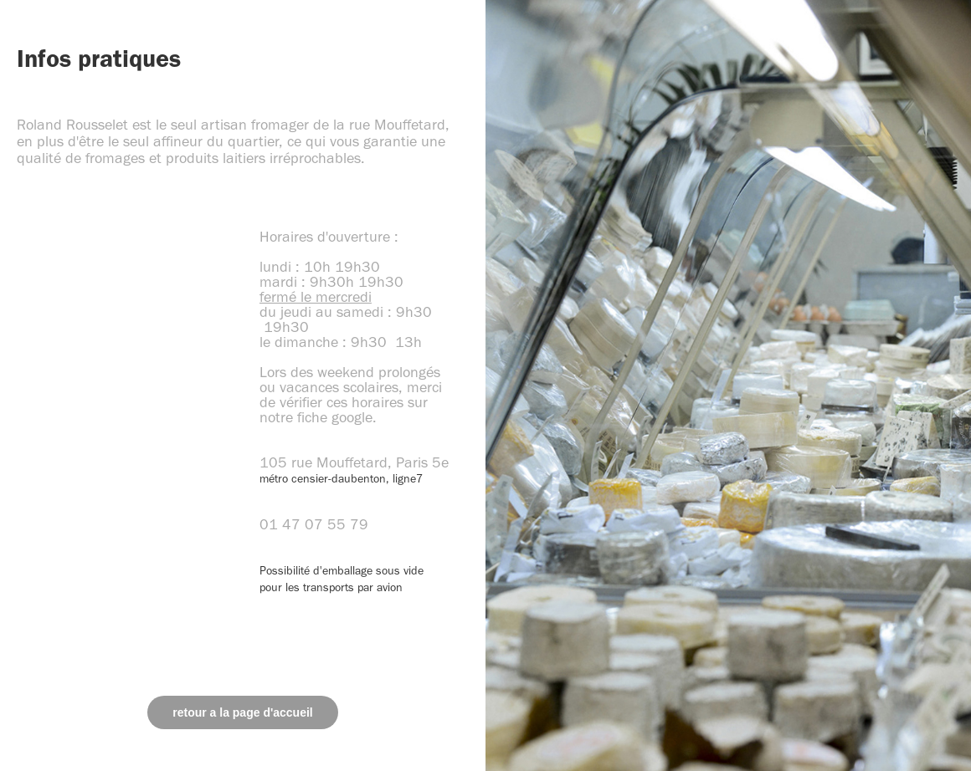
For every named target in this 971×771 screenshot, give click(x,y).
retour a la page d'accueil (242, 712)
